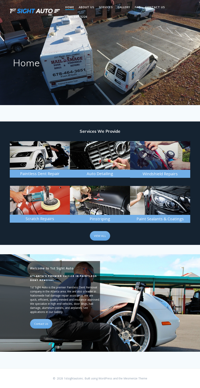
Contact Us (155, 7)
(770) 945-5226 (76, 17)
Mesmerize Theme (135, 378)
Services (106, 7)
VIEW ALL (100, 236)
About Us (86, 7)
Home (69, 7)
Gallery (123, 7)
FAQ (138, 7)
